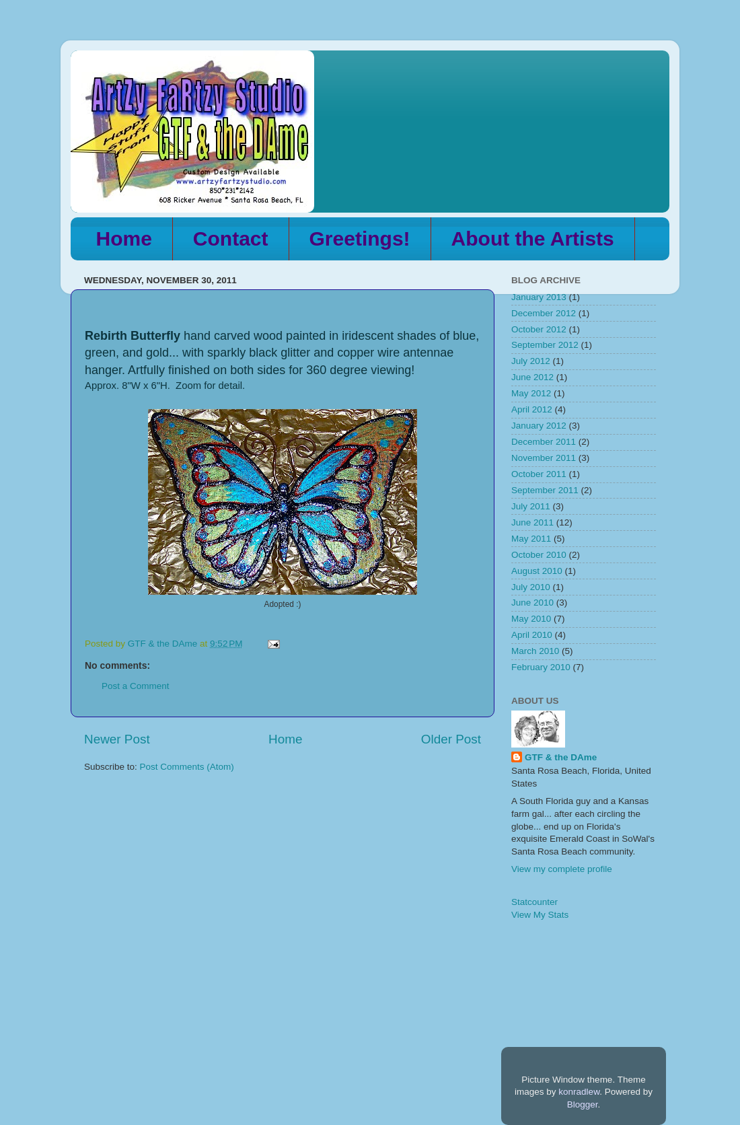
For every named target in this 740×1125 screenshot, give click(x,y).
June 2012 (532, 377)
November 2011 (543, 458)
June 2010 (532, 602)
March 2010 (535, 651)
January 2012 (538, 426)
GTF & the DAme (561, 757)
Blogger (582, 1104)
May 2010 (531, 619)
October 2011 (538, 474)
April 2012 (531, 409)
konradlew (578, 1092)
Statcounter (534, 902)
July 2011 (530, 506)
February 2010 (540, 667)
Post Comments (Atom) (187, 767)
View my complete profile (561, 869)
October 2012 (538, 329)
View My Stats (539, 915)
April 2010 (531, 635)
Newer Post (117, 739)
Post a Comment (136, 686)
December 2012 (543, 313)
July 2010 (530, 587)
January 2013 (538, 297)
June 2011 (532, 522)
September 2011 (545, 490)
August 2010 (536, 571)
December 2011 (543, 442)
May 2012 (531, 393)
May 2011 (531, 539)
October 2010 (538, 555)
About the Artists (532, 238)
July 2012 (530, 361)
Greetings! (359, 238)
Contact (230, 238)
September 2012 (545, 345)
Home (124, 238)
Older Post (451, 739)
